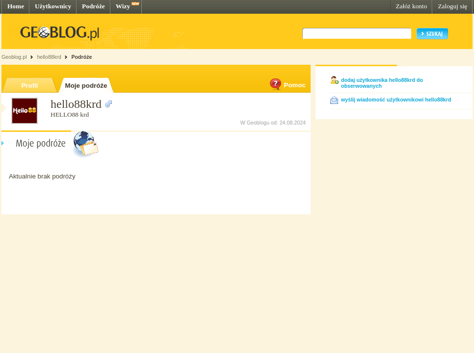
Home (15, 6)
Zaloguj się (452, 6)
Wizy (123, 6)
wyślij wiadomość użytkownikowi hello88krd (396, 99)
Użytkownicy (53, 6)
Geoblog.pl (14, 57)
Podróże (93, 6)
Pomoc (287, 85)
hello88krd (49, 57)
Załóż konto (411, 6)
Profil (29, 85)
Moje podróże (86, 85)
